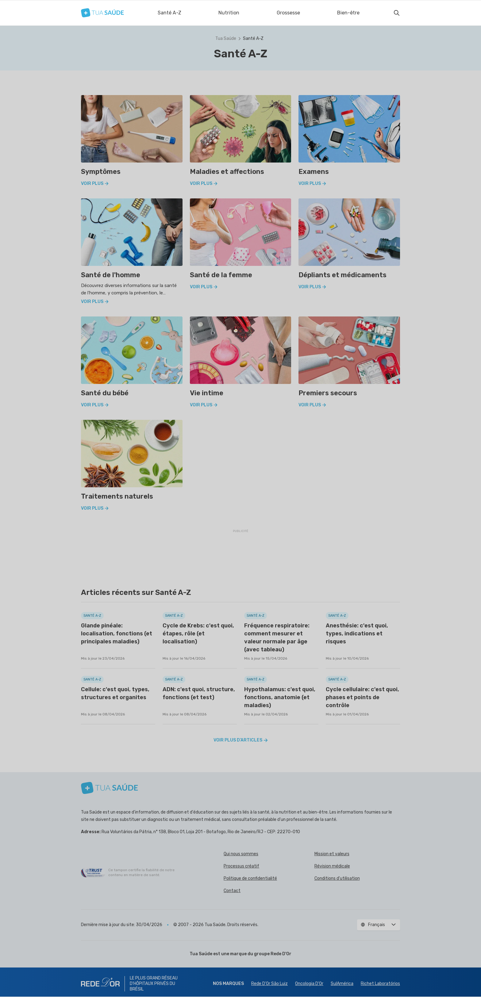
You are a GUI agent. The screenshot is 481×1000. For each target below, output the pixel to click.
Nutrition (228, 13)
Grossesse (288, 13)
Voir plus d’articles (241, 740)
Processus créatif (241, 866)
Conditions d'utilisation (337, 878)
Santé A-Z (169, 13)
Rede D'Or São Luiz (269, 983)
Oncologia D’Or (309, 983)
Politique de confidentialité (250, 878)
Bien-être (348, 13)
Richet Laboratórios (380, 983)
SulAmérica (342, 983)
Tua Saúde (225, 38)
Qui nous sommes (241, 853)
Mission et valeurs (331, 853)
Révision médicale (332, 866)
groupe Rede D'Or (272, 953)
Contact (232, 890)
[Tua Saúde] (102, 12)
